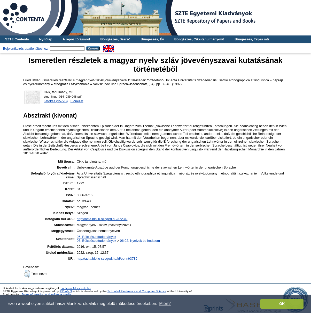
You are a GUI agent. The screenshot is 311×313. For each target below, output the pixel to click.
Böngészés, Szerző (115, 39)
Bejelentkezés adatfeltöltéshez (25, 48)
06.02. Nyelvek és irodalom (140, 241)
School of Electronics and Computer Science (136, 291)
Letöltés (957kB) (56, 101)
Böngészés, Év (152, 39)
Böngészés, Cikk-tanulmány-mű (199, 39)
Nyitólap (45, 39)
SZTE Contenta (17, 39)
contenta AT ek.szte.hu (76, 288)
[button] (27, 274)
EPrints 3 (66, 291)
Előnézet (77, 101)
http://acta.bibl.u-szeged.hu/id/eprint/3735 (107, 258)
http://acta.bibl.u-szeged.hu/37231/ (102, 219)
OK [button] (282, 304)
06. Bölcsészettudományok (96, 237)
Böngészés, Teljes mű (252, 39)
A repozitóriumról (76, 39)
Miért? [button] (164, 303)
